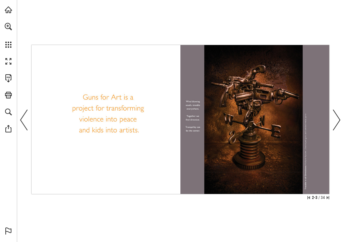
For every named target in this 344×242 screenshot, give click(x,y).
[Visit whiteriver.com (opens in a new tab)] (8, 9)
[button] (8, 26)
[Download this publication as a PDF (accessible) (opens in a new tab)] (8, 78)
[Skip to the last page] (328, 197)
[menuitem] (8, 35)
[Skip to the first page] (308, 197)
